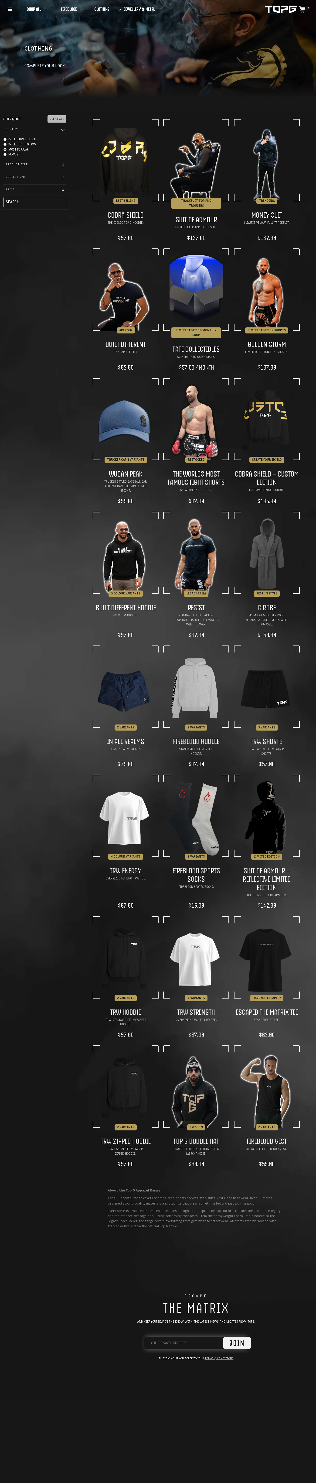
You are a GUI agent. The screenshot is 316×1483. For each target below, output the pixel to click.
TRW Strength (196, 1012)
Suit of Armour (196, 219)
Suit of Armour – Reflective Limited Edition (267, 879)
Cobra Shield (126, 215)
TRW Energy (125, 870)
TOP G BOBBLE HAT (196, 1141)
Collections (35, 177)
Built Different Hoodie (126, 607)
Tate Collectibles (196, 349)
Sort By (35, 129)
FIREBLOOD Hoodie (196, 741)
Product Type (35, 164)
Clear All (57, 119)
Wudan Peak (126, 473)
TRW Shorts (267, 741)
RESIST (196, 607)
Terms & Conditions (219, 1358)
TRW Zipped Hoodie (126, 1141)
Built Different (125, 344)
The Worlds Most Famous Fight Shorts (196, 478)
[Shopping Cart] (304, 9)
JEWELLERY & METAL (139, 9)
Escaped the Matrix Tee (267, 1012)
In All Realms (125, 741)
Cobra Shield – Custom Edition (267, 478)
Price (35, 189)
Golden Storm (267, 344)
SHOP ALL (34, 9)
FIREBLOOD (69, 9)
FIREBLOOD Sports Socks (196, 875)
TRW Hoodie (125, 1012)
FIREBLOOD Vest (267, 1141)
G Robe (267, 607)
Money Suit (266, 215)
